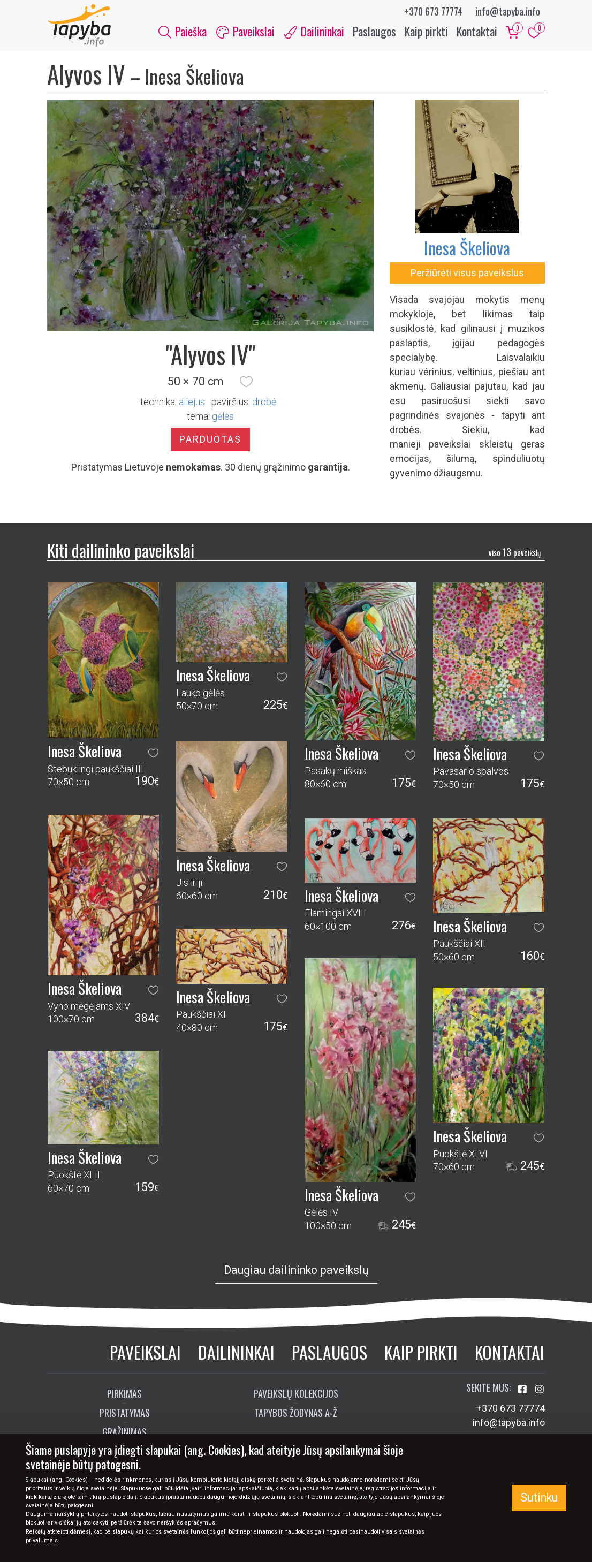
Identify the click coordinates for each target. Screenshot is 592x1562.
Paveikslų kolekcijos (296, 1394)
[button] (246, 381)
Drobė (264, 402)
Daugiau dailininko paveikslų (296, 1270)
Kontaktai (477, 31)
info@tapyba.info (507, 11)
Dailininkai (236, 1352)
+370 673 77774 (433, 11)
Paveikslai (145, 1352)
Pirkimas (124, 1394)
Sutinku (539, 1497)
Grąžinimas (124, 1432)
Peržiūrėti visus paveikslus (467, 273)
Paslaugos (374, 31)
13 (515, 552)
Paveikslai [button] (245, 31)
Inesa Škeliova (467, 248)
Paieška (182, 31)
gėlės (223, 416)
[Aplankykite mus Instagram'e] (539, 1390)
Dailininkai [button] (314, 31)
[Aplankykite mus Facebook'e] (523, 1390)
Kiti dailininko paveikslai (120, 550)
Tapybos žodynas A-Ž (295, 1413)
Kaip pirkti (426, 31)
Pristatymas (125, 1413)
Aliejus (192, 402)
